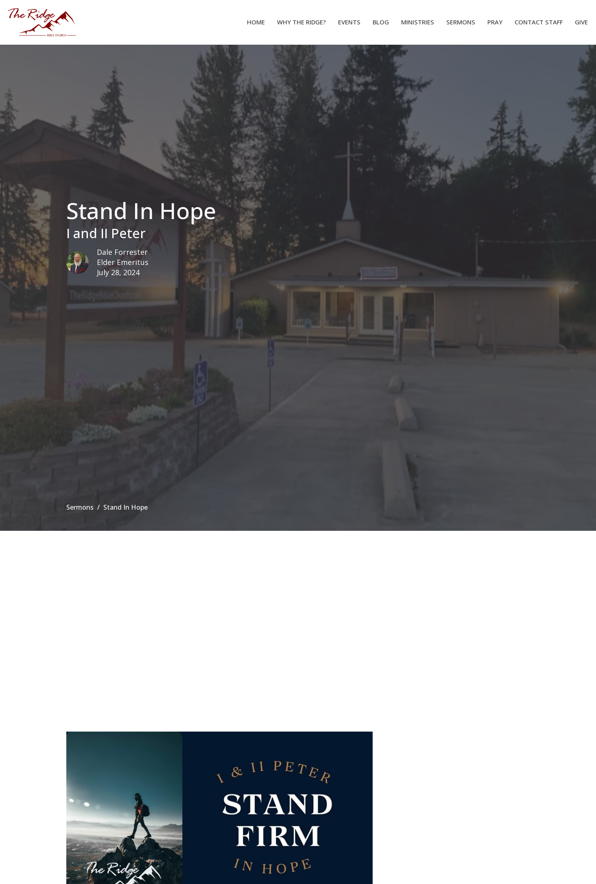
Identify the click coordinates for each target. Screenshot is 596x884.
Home (256, 22)
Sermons (460, 22)
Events (349, 22)
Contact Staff (539, 22)
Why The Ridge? (301, 22)
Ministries (417, 22)
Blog (381, 22)
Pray (494, 22)
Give (581, 22)
